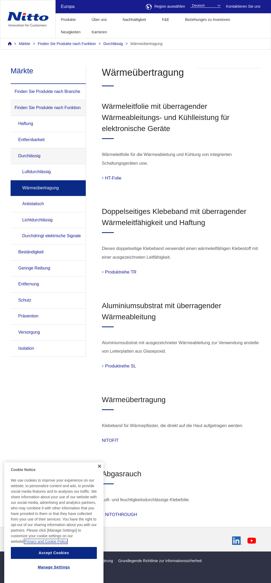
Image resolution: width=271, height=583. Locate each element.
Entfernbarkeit (31, 139)
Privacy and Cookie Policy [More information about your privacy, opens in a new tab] (45, 559)
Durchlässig (113, 44)
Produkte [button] (68, 19)
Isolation (26, 348)
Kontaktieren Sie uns (243, 6)
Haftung (25, 123)
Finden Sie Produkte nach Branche (47, 91)
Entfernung (28, 284)
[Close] (99, 483)
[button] (121, 31)
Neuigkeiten (70, 32)
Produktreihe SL (120, 366)
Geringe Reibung (34, 268)
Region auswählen (165, 6)
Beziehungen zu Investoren (207, 19)
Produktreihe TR (121, 272)
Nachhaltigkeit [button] (134, 19)
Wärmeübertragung (146, 44)
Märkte (24, 44)
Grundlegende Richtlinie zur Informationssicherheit (160, 561)
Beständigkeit (31, 252)
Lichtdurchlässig (37, 220)
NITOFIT (110, 440)
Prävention (28, 316)
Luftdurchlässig (36, 171)
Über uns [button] (99, 19)
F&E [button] (165, 19)
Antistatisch (33, 203)
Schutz (24, 300)
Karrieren (99, 32)
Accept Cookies (54, 570)
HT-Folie (113, 178)
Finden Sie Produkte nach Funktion (67, 44)
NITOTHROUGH (121, 514)
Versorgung (29, 332)
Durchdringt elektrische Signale (51, 236)
